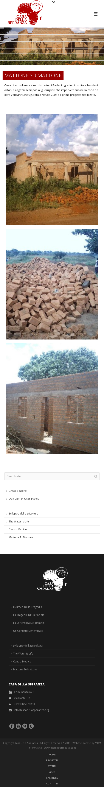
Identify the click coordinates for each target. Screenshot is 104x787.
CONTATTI (52, 783)
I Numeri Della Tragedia (27, 607)
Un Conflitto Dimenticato (28, 631)
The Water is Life (19, 521)
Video (52, 771)
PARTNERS (52, 777)
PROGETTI (52, 760)
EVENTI (52, 766)
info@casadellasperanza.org (31, 710)
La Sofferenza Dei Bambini (29, 623)
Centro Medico (18, 529)
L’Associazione (18, 491)
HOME (52, 754)
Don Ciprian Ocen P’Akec (24, 499)
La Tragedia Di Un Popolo (29, 615)
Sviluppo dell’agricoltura (23, 513)
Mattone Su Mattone (21, 537)
